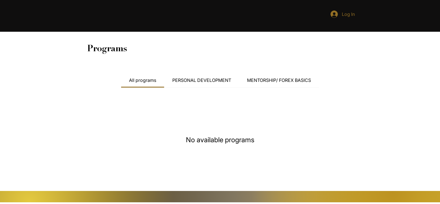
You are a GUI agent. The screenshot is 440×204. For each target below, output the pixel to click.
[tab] (142, 80)
